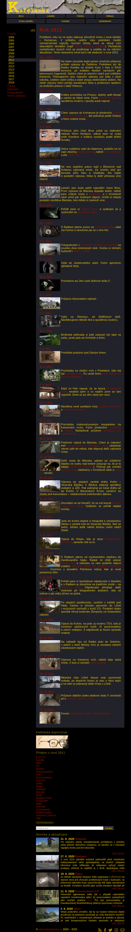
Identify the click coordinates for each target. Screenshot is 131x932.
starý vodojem (112, 152)
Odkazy (110, 16)
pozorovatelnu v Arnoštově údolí (87, 445)
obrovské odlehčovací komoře (99, 245)
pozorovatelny (86, 152)
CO (90, 900)
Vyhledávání (105, 21)
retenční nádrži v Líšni (80, 698)
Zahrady (41, 806)
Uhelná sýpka (44, 812)
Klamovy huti (69, 470)
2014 (11, 69)
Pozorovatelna (44, 771)
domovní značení (94, 46)
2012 (11, 63)
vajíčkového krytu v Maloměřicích (90, 713)
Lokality (50, 16)
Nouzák (40, 792)
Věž (38, 818)
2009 (11, 53)
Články (80, 16)
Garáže (40, 760)
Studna (40, 768)
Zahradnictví (43, 809)
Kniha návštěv (26, 21)
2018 (11, 82)
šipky (78, 46)
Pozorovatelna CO (87, 891)
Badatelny (95, 194)
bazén (68, 430)
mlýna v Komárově (74, 409)
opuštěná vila (74, 373)
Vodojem (41, 789)
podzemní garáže (109, 98)
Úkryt (77, 908)
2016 (11, 76)
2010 (11, 56)
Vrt (37, 766)
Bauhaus (81, 856)
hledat (108, 828)
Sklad (39, 786)
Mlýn (39, 763)
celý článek (118, 853)
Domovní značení (46, 815)
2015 (11, 72)
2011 (11, 60)
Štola (39, 795)
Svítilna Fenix (44, 798)
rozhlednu (115, 427)
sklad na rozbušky (81, 466)
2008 (11, 50)
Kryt (38, 774)
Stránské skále (71, 587)
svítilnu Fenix (89, 209)
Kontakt (65, 21)
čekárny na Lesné (110, 406)
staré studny (97, 662)
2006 (11, 43)
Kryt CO (40, 757)
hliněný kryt (68, 563)
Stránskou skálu (87, 212)
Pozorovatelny (44, 777)
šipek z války (81, 251)
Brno (21, 16)
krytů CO (73, 155)
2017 (11, 79)
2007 (11, 47)
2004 (11, 37)
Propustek (42, 800)
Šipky (39, 803)
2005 (11, 40)
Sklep (39, 783)
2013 (11, 66)
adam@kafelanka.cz (50, 929)
